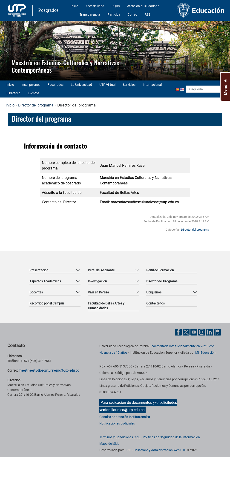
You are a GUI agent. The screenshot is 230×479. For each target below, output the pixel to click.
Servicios (129, 84)
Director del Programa (162, 281)
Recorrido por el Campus (46, 303)
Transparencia (90, 14)
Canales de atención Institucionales (124, 417)
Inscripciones (30, 84)
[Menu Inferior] (225, 87)
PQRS (116, 6)
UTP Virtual (107, 84)
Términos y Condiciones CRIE (120, 437)
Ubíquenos (153, 292)
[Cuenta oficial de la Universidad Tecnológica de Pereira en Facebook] (179, 332)
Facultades (55, 84)
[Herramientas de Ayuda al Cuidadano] (217, 332)
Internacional (152, 84)
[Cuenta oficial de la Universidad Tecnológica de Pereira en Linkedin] (210, 332)
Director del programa (35, 105)
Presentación (38, 270)
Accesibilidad (95, 6)
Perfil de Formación (160, 270)
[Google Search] (203, 89)
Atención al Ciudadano (143, 6)
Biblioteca (13, 93)
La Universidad (81, 84)
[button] (7, 50)
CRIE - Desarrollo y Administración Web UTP (155, 450)
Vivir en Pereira (98, 292)
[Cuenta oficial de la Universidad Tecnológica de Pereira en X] (186, 332)
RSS (147, 14)
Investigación (97, 281)
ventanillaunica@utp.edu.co (121, 410)
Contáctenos (155, 303)
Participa (113, 14)
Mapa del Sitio (109, 443)
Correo (132, 14)
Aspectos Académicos (45, 281)
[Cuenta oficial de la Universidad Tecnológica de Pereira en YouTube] (194, 332)
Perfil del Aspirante (101, 270)
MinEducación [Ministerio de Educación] (205, 352)
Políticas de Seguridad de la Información (171, 437)
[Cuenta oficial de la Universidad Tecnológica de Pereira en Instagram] (202, 332)
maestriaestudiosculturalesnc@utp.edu (46, 370)
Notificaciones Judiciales (117, 423)
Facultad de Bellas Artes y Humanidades (106, 305)
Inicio (74, 6)
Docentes (36, 292)
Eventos (33, 93)
